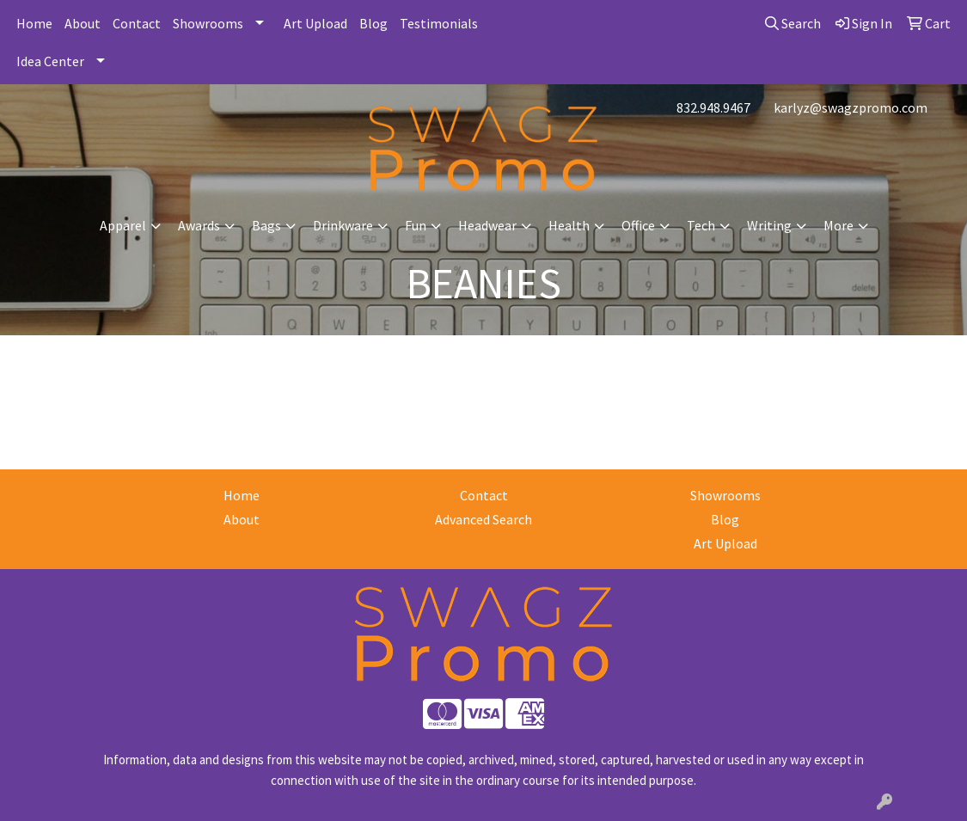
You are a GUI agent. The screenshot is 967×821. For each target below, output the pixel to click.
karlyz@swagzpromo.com (850, 107)
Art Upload (315, 23)
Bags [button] (266, 225)
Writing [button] (769, 225)
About (82, 23)
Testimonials (439, 23)
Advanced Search (483, 519)
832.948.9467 (713, 107)
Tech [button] (701, 225)
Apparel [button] (123, 225)
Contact (137, 23)
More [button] (838, 225)
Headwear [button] (487, 225)
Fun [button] (415, 225)
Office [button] (638, 225)
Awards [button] (199, 225)
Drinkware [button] (343, 225)
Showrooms (208, 23)
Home (34, 23)
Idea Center (50, 61)
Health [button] (569, 225)
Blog (373, 23)
